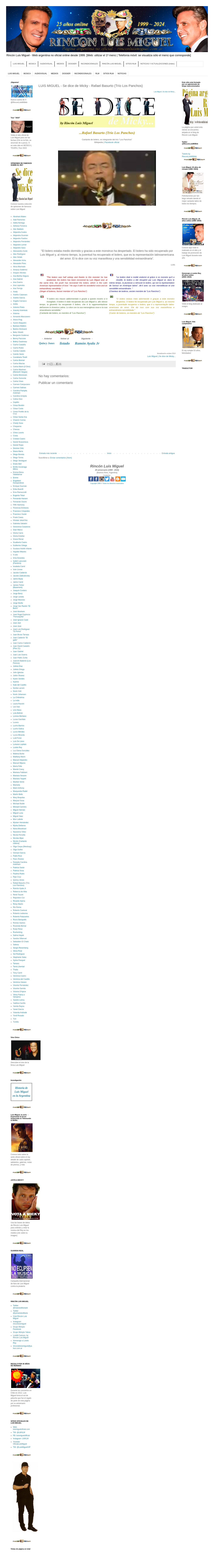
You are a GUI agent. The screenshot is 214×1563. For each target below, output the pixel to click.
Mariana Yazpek (19, 779)
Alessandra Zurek (20, 251)
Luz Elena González (21, 751)
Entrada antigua (168, 453)
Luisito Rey (17, 747)
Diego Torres (18, 458)
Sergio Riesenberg (20, 948)
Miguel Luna (18, 813)
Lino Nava (17, 710)
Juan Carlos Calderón (22, 643)
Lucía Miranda (19, 735)
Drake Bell (17, 464)
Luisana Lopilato (19, 744)
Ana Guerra (17, 282)
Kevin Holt (17, 691)
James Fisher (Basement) (18, 586)
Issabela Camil (19, 566)
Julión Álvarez (18, 675)
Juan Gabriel (18, 651)
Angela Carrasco (20, 301)
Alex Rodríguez (19, 254)
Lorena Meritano (19, 716)
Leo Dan (16, 707)
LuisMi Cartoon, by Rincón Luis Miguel (20, 1336)
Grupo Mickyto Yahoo (21, 1332)
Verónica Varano (19, 982)
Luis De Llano (18, 741)
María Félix (17, 766)
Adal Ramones (19, 220)
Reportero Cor (19, 898)
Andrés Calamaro (20, 295)
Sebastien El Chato (21, 941)
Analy (15, 292)
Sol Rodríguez (19, 954)
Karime (16, 682)
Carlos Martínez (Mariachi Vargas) (20, 371)
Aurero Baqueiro (19, 323)
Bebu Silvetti (18, 332)
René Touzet (18, 895)
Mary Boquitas (19, 797)
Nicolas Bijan (18, 838)
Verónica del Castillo (21, 979)
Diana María (18, 451)
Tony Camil (17, 973)
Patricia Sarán (18, 867)
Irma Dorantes (19, 558)
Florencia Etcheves (21, 508)
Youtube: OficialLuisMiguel (20, 1443)
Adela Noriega (19, 223)
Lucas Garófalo (19, 719)
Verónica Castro (19, 976)
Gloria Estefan (19, 536)
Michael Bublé (18, 804)
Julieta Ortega (18, 669)
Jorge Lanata (18, 597)
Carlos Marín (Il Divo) (21, 367)
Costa (15, 436)
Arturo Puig (17, 320)
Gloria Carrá (18, 533)
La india (16, 700)
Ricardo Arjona (19, 901)
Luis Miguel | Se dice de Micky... (164, 92)
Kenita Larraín (18, 688)
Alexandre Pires (19, 263)
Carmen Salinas (19, 387)
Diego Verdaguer (20, 461)
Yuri (14, 1019)
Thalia (15, 970)
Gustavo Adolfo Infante (22, 549)
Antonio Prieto (18, 307)
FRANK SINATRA (20, 520)
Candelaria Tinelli (20, 357)
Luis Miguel (21, 1091)
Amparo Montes (19, 273)
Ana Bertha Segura (21, 276)
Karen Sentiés (18, 679)
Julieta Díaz (18, 666)
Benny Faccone (19, 338)
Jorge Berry (17, 593)
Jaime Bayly (18, 579)
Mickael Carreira (19, 807)
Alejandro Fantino (20, 238)
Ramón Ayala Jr (87, 343)
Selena (16, 945)
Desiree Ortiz (18, 448)
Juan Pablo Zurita (20, 658)
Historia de (21, 1087)
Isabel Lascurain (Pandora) (19, 562)
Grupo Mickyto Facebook (19, 1328)
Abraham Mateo (19, 216)
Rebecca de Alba (20, 892)
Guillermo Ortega (20, 545)
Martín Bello (18, 794)
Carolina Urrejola (20, 396)
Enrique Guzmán (20, 486)
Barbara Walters (19, 326)
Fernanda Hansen (20, 498)
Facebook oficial (112, 142)
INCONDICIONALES (89, 64)
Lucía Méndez (18, 732)
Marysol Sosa (18, 801)
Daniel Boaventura (20, 442)
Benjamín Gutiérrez (21, 335)
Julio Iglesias (18, 672)
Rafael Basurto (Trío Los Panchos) (21, 884)
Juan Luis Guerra (20, 655)
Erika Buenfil (18, 489)
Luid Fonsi (17, 738)
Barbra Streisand (20, 329)
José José (17, 626)
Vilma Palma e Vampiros (19, 996)
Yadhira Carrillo (19, 1003)
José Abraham (19, 611)
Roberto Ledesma (20, 913)
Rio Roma (17, 907)
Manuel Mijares (19, 763)
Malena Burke (18, 754)
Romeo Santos (19, 923)
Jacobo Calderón (20, 573)
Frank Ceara (18, 517)
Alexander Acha (19, 260)
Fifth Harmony (18, 505)
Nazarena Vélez (19, 832)
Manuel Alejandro (20, 760)
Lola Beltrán (18, 713)
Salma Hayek (18, 935)
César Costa (18, 408)
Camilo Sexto (18, 354)
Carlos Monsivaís (20, 375)
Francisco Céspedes (21, 511)
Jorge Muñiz (18, 603)
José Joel (17, 623)
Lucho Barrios (18, 726)
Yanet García (18, 1009)
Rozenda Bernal (19, 926)
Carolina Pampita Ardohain (20, 392)
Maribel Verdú (18, 782)
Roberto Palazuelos (21, 917)
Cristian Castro (19, 439)
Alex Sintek (17, 257)
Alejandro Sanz (19, 248)
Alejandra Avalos (20, 232)
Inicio (109, 453)
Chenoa (16, 429)
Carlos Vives (18, 381)
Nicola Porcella (19, 835)
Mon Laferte (18, 819)
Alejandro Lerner (20, 245)
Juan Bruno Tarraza (21, 635)
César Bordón (18, 405)
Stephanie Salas (19, 957)
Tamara (16, 963)
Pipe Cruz (17, 877)
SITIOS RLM (131, 64)
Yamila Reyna (18, 1006)
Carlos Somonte (19, 378)
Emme (15, 478)
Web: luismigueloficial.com (21, 1428)
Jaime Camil (18, 582)
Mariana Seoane (19, 776)
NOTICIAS (122, 73)
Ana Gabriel (18, 279)
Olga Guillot (18, 850)
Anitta (15, 304)
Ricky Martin (18, 904)
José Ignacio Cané (20, 620)
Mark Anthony (18, 788)
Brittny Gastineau (20, 342)
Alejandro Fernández (21, 241)
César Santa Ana (20, 417)
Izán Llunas (17, 569)
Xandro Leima (18, 1000)
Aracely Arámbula (20, 310)
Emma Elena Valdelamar (18, 473)
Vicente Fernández (20, 985)
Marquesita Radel (20, 791)
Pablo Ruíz (17, 856)
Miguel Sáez (18, 816)
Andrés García (19, 298)
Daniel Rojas (18, 445)
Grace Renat (18, 539)
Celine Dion (17, 399)
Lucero (16, 722)
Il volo (15, 555)
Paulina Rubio (18, 874)
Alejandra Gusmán (20, 235)
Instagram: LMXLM (20, 1438)
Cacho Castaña (19, 345)
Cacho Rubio (18, 348)
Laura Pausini (18, 704)
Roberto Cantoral (20, 910)
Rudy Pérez (18, 929)
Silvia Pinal (17, 951)
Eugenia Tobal (19, 495)
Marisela (16, 785)
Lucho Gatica (18, 729)
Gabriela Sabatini (20, 523)
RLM (97, 73)
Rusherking (17, 932)
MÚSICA (32, 64)
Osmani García (19, 853)
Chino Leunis (18, 433)
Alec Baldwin (18, 229)
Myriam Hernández (20, 822)
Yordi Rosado (18, 1016)
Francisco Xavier (20, 514)
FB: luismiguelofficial (21, 1435)
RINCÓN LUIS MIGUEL (112, 64)
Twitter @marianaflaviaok (20, 1306)
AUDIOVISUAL (46, 64)
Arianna (16, 313)
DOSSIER (72, 64)
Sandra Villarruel (20, 938)
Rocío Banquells (19, 920)
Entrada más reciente (48, 453)
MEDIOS (60, 64)
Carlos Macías (19, 363)
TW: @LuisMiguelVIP (21, 1447)
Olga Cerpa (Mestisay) (22, 846)
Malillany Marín (19, 757)
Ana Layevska (18, 285)
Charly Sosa (18, 423)
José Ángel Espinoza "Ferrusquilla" (21, 615)
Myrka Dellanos (19, 825)
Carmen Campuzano (21, 384)
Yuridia (16, 1022)
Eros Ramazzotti (19, 492)
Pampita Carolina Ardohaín (20, 863)
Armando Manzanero (21, 317)
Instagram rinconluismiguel (19, 1323)
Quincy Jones (47, 343)
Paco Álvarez (18, 859)
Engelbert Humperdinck (18, 482)
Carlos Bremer (19, 360)
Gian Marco (17, 530)
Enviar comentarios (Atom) (61, 458)
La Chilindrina (18, 697)
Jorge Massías (19, 600)
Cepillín (16, 402)
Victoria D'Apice (19, 991)
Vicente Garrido (19, 988)
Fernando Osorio (20, 502)
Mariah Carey (18, 769)
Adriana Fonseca (20, 226)
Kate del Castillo (19, 685)
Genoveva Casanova (21, 527)
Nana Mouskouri (19, 829)
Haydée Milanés (19, 552)
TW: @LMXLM (19, 1432)
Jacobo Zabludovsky (21, 576)
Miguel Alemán (19, 810)
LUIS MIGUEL (18, 64)
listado (65, 343)
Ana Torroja (17, 288)
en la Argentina (21, 1095)
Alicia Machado (19, 267)
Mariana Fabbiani (20, 772)
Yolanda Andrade (20, 1012)
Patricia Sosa (18, 871)
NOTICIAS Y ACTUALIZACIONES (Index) (157, 64)
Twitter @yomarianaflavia (20, 1312)
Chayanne (17, 426)
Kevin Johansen (19, 694)
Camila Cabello (19, 351)
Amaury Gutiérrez (20, 270)
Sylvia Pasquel (19, 960)
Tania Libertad (18, 966)
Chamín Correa (19, 420)
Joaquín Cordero (20, 590)
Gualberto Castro (20, 542)
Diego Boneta (18, 454)
